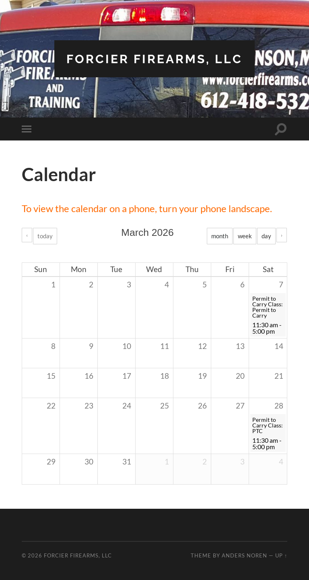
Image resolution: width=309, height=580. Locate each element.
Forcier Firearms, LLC (154, 58)
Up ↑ (281, 555)
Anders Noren (244, 555)
